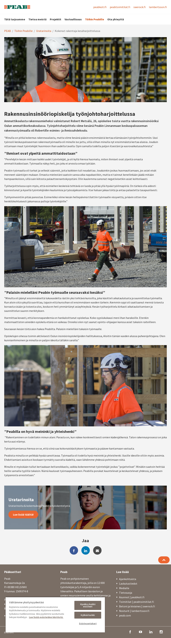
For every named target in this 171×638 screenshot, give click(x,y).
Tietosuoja (125, 592)
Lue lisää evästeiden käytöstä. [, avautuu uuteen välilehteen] (46, 617)
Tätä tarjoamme (14, 19)
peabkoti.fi (99, 7)
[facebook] (74, 550)
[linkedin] (85, 550)
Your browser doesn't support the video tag (85, 69)
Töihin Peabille (94, 19)
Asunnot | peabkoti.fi (131, 597)
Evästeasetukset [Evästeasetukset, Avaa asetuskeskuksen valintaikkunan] (88, 623)
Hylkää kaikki (88, 615)
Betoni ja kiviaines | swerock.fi (137, 606)
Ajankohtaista (127, 579)
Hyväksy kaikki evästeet (88, 605)
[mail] (97, 550)
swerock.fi (139, 7)
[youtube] (140, 631)
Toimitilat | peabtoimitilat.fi (136, 601)
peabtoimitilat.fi (120, 7)
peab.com (125, 615)
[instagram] (161, 631)
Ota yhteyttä (115, 19)
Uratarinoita (43, 31)
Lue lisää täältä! (23, 514)
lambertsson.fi (158, 7)
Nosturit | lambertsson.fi (134, 611)
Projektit (55, 19)
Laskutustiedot (128, 583)
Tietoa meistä (37, 19)
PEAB (7, 31)
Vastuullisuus (73, 19)
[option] (85, 69)
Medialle (124, 588)
